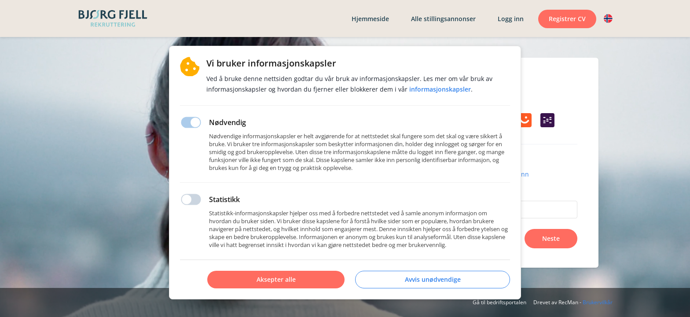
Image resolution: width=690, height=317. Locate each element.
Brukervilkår (598, 302)
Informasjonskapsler (440, 89)
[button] (608, 18)
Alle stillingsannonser (443, 19)
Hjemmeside (370, 19)
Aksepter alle (276, 279)
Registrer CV (567, 19)
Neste (551, 238)
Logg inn (511, 19)
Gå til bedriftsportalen (499, 302)
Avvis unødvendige (433, 279)
